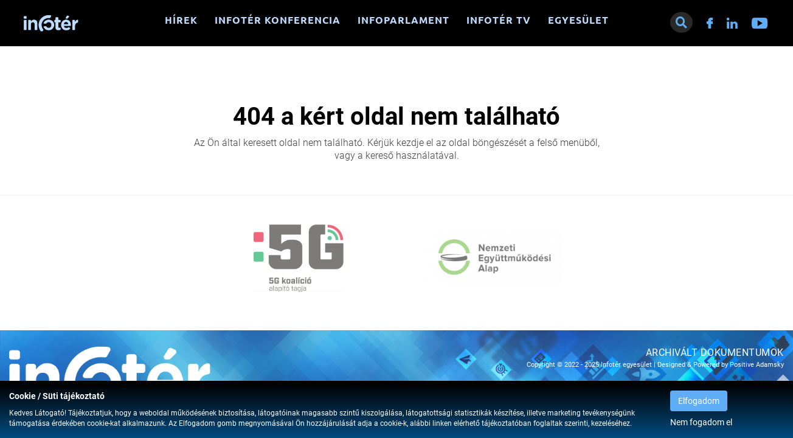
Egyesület (578, 20)
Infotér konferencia (278, 20)
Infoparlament (403, 20)
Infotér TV (498, 20)
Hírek (181, 20)
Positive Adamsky (757, 365)
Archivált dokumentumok (715, 352)
